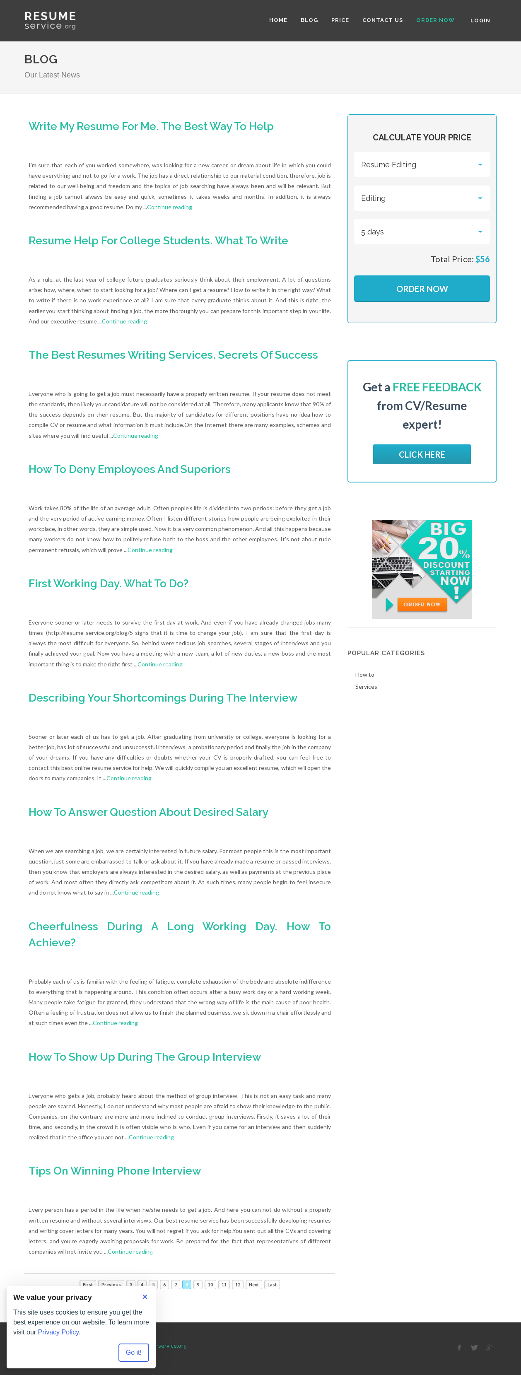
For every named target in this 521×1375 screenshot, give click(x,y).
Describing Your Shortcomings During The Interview (163, 698)
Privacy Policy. (59, 1332)
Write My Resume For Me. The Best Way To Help (151, 126)
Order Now (422, 289)
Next (254, 1284)
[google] (490, 1347)
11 (224, 1284)
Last (272, 1284)
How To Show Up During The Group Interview (145, 1057)
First (88, 1284)
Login (480, 20)
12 (237, 1284)
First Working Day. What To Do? (108, 583)
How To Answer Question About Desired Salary (148, 812)
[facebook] (459, 1347)
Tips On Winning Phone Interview (115, 1171)
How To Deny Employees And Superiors (130, 469)
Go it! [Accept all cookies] (134, 1352)
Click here (422, 454)
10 (210, 1284)
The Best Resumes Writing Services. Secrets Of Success (173, 355)
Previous (111, 1284)
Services (366, 686)
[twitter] (474, 1347)
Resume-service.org (161, 1345)
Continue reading (169, 206)
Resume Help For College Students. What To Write (158, 240)
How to (364, 674)
